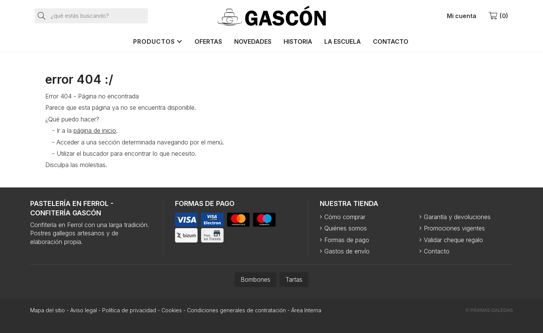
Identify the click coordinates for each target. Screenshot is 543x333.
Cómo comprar (344, 217)
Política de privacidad (129, 310)
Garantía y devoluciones (457, 217)
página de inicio (95, 130)
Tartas (293, 279)
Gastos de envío (347, 251)
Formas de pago (346, 240)
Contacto (436, 251)
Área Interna (306, 310)
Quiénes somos (345, 228)
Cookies (171, 310)
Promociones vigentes (454, 228)
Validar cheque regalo (453, 240)
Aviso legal (83, 310)
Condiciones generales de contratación (236, 310)
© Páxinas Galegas (489, 310)
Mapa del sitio (47, 310)
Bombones (255, 279)
